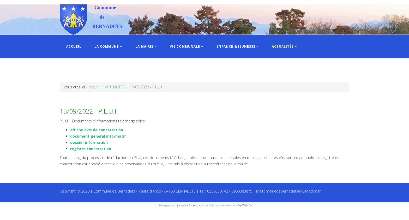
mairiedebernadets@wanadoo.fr (293, 191)
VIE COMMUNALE (185, 46)
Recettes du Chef (14, 214)
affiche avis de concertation (96, 129)
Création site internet (222, 205)
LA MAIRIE (144, 46)
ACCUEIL (73, 46)
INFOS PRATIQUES (82, 70)
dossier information (89, 142)
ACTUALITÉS (283, 46)
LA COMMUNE (106, 46)
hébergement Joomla (172, 205)
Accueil (94, 86)
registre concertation (90, 148)
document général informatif (98, 136)
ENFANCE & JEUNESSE (235, 46)
